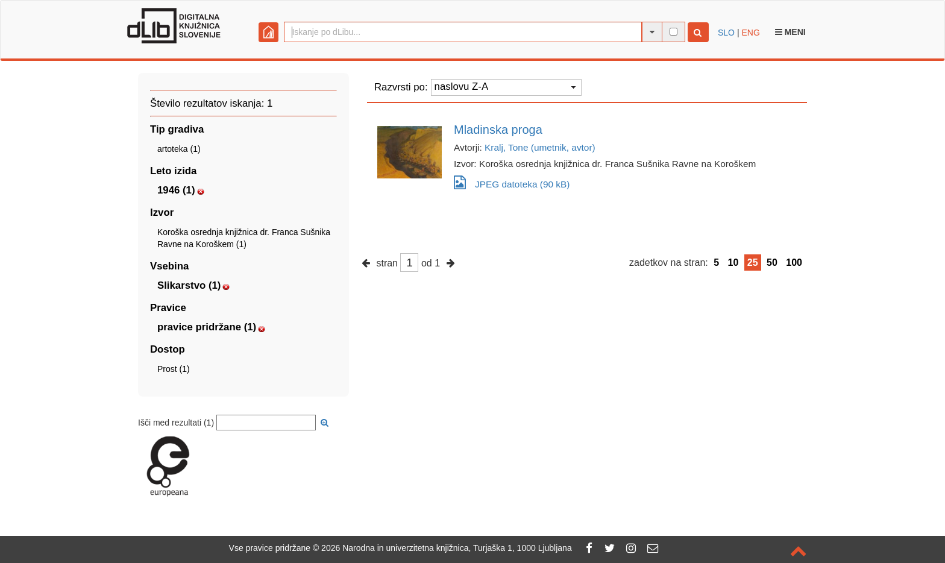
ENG (750, 32)
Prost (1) (173, 369)
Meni (790, 32)
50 (772, 262)
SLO (726, 32)
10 (733, 262)
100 (794, 262)
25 (752, 262)
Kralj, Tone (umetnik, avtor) (540, 147)
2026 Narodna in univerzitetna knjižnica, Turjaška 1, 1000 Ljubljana (446, 548)
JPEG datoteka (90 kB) (512, 182)
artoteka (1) (179, 149)
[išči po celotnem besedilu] (673, 32)
